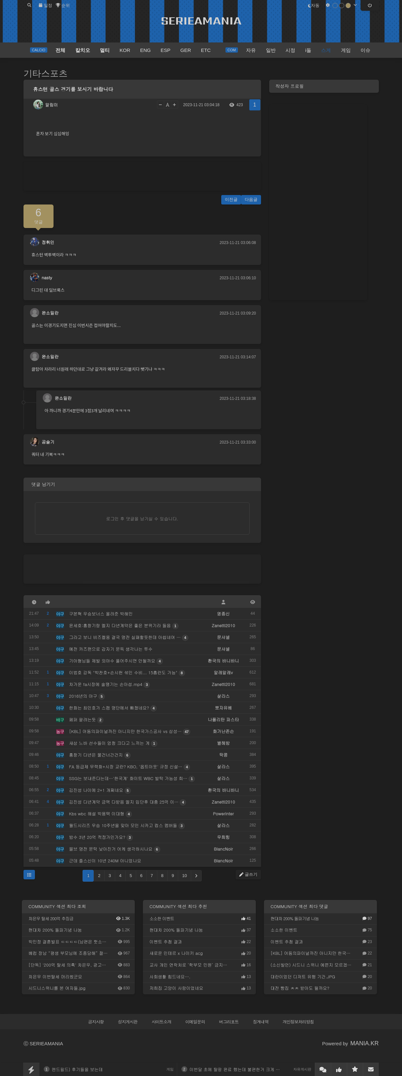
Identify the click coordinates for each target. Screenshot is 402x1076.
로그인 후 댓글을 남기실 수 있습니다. (142, 518)
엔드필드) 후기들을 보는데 (77, 1069)
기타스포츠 (45, 73)
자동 (313, 5)
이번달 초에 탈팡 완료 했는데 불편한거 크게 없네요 (239, 1069)
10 (184, 875)
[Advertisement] (142, 176)
